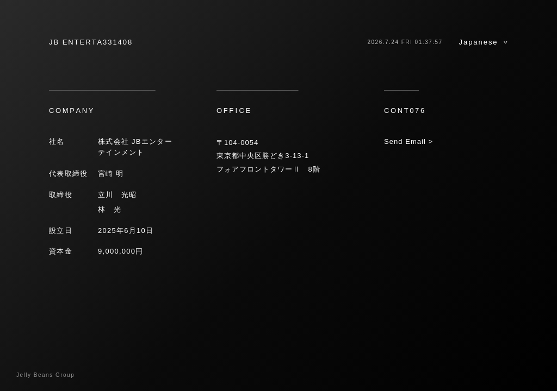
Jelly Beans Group (45, 375)
